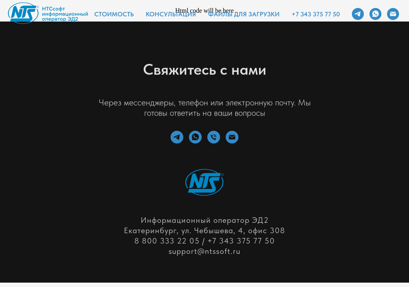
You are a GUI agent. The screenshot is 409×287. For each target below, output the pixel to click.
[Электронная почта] (393, 14)
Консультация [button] (171, 14)
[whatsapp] (375, 14)
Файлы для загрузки (244, 14)
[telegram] (358, 14)
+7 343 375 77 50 (316, 14)
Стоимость (114, 14)
